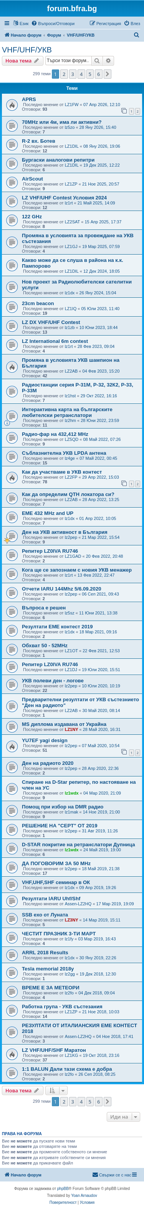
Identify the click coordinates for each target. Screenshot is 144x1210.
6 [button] (98, 74)
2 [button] (64, 74)
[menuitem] (52, 23)
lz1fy (69, 939)
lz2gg (70, 974)
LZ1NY (71, 729)
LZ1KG (71, 1055)
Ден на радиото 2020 (47, 763)
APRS (29, 99)
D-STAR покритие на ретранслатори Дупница (78, 844)
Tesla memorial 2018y (48, 969)
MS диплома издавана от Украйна (64, 724)
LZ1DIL (72, 146)
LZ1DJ (71, 669)
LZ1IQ (71, 308)
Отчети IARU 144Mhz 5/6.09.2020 (61, 589)
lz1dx (70, 292)
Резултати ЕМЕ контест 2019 (57, 626)
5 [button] (90, 74)
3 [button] (72, 74)
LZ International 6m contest (55, 341)
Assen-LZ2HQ (78, 903)
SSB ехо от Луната (45, 915)
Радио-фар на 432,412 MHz (55, 434)
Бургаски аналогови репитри (58, 160)
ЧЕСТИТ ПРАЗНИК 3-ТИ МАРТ (59, 934)
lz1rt (69, 203)
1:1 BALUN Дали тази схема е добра (67, 1069)
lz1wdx (72, 793)
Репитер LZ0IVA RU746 (50, 551)
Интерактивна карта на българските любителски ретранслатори (67, 412)
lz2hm (70, 420)
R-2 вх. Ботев (38, 141)
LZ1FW (72, 104)
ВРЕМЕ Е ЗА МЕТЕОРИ (50, 988)
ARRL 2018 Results (45, 952)
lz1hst (70, 395)
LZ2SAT (72, 221)
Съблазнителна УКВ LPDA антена (64, 453)
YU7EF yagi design (45, 740)
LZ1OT (71, 650)
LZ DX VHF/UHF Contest (51, 322)
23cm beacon (38, 303)
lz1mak (71, 812)
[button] (107, 74)
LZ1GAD (73, 556)
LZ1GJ (71, 246)
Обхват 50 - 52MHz (45, 645)
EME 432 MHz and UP (47, 513)
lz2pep (71, 537)
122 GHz (32, 216)
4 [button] (81, 74)
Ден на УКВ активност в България (65, 532)
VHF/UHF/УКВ (27, 50)
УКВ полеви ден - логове (53, 680)
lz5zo (70, 127)
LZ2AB (71, 371)
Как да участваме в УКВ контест (62, 472)
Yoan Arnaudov (84, 1195)
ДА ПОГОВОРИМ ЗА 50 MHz (56, 863)
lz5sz (69, 613)
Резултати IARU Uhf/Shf (51, 898)
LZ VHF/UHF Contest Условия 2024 (64, 198)
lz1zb (70, 327)
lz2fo (69, 993)
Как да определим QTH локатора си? (68, 494)
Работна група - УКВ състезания (62, 1006)
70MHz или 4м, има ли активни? (62, 122)
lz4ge (70, 458)
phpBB (63, 1188)
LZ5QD (71, 439)
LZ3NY (71, 920)
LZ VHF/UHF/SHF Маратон (54, 1050)
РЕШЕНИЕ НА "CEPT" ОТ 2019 (59, 826)
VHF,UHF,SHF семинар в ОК (56, 882)
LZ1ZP (71, 184)
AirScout (32, 179)
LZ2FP (71, 477)
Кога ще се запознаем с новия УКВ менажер (77, 570)
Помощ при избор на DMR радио (62, 807)
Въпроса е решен (44, 608)
